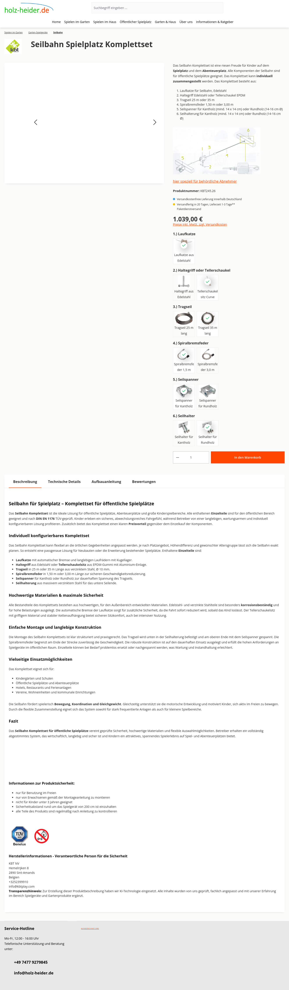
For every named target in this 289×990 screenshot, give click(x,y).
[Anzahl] (191, 457)
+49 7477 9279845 (31, 962)
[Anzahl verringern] (177, 457)
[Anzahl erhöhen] (204, 457)
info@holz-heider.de (34, 973)
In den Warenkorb (247, 457)
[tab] (25, 481)
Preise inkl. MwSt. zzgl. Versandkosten (200, 224)
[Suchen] (217, 7)
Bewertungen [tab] (144, 481)
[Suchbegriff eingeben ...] (152, 7)
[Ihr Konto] (267, 8)
